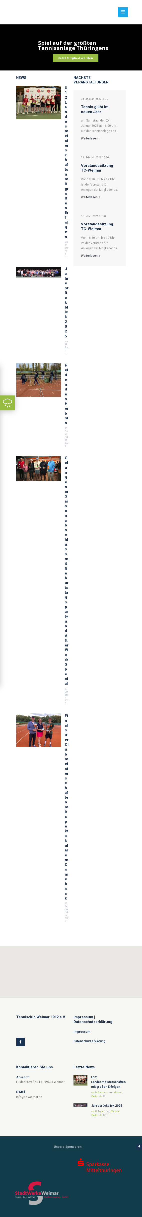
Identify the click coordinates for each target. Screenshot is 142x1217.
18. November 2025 (67, 437)
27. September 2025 (67, 912)
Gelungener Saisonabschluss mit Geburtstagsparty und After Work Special (67, 571)
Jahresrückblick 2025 (67, 302)
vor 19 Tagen (67, 347)
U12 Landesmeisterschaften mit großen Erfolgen (67, 162)
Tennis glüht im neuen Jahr (95, 109)
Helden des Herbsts (67, 394)
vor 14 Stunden (67, 249)
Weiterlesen (90, 138)
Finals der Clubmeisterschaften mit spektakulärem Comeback (67, 806)
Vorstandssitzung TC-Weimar (97, 168)
